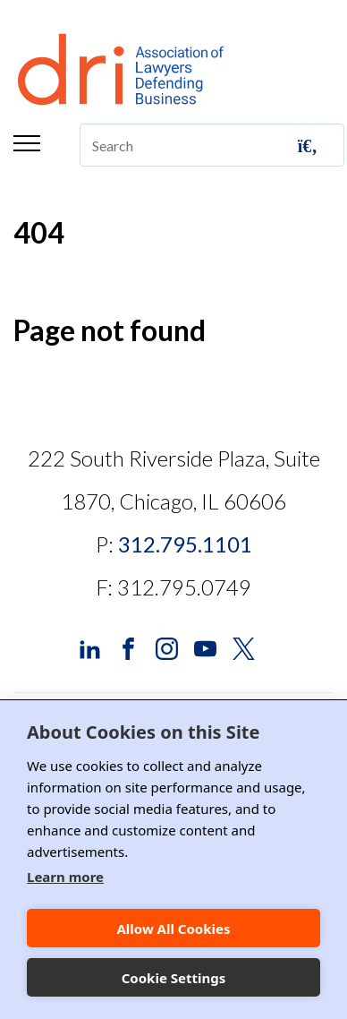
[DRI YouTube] (205, 646)
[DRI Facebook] (128, 646)
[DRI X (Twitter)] (244, 646)
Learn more (65, 877)
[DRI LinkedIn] (90, 646)
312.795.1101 (185, 544)
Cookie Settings (174, 978)
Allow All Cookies (173, 929)
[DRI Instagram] (167, 646)
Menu (26, 143)
